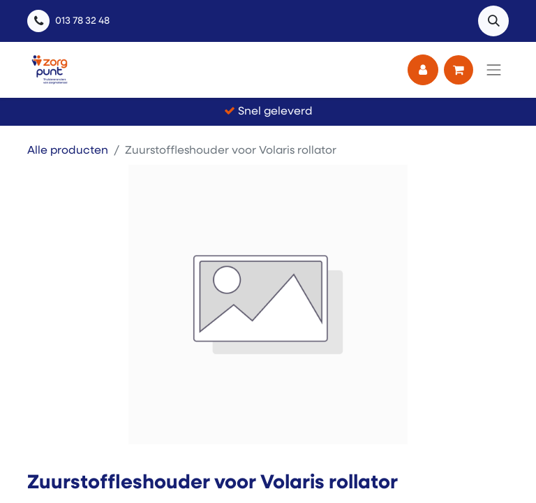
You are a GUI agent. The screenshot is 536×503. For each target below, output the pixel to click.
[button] (493, 21)
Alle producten (67, 150)
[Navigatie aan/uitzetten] (494, 69)
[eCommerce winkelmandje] (458, 70)
